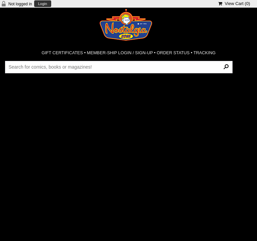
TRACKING (204, 52)
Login (42, 4)
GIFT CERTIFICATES (62, 52)
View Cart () (234, 3)
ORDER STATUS (173, 52)
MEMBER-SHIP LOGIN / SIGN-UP (120, 52)
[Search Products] (118, 67)
